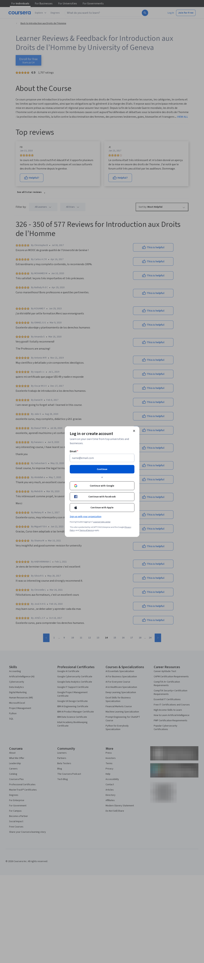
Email (74, 451)
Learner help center (102, 521)
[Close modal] (134, 431)
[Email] (102, 458)
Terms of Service (86, 530)
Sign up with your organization (85, 516)
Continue (102, 469)
